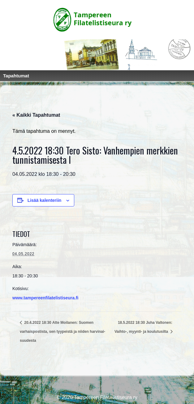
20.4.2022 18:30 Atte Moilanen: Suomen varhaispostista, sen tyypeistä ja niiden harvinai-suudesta (62, 331)
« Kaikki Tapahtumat (36, 115)
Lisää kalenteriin (45, 200)
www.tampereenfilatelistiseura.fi (45, 297)
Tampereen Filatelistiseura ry (105, 397)
